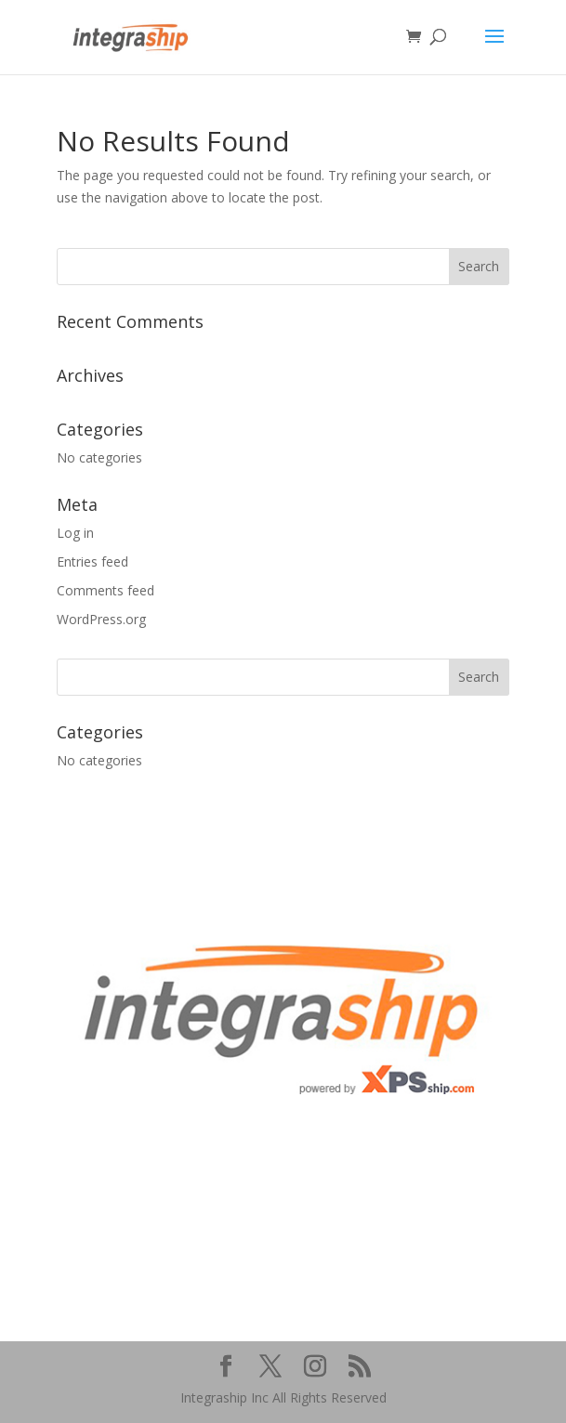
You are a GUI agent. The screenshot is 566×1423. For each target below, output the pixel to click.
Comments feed (105, 590)
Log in (75, 533)
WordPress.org (101, 619)
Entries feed (92, 561)
